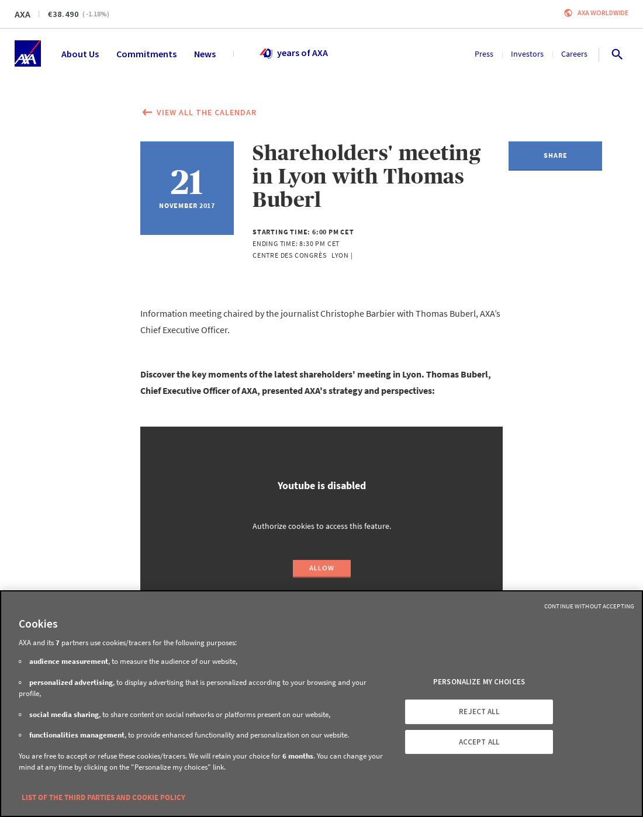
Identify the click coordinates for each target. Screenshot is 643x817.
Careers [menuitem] (574, 54)
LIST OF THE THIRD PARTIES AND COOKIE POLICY (103, 797)
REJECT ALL (479, 711)
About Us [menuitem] (80, 54)
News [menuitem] (205, 54)
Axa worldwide (603, 12)
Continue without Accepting (589, 606)
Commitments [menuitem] (146, 54)
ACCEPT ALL (479, 742)
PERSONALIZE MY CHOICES (479, 682)
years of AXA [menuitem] (293, 53)
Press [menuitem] (484, 54)
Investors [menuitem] (527, 54)
